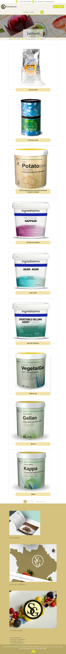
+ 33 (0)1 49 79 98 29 (24, 1)
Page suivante (41, 501)
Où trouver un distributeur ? (18, 584)
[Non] (64, 649)
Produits (18, 39)
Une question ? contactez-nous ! (45, 1)
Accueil (11, 39)
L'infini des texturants (30, 39)
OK (33, 651)
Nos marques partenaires (17, 642)
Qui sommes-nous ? (15, 637)
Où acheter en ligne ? (16, 630)
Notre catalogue (15, 537)
